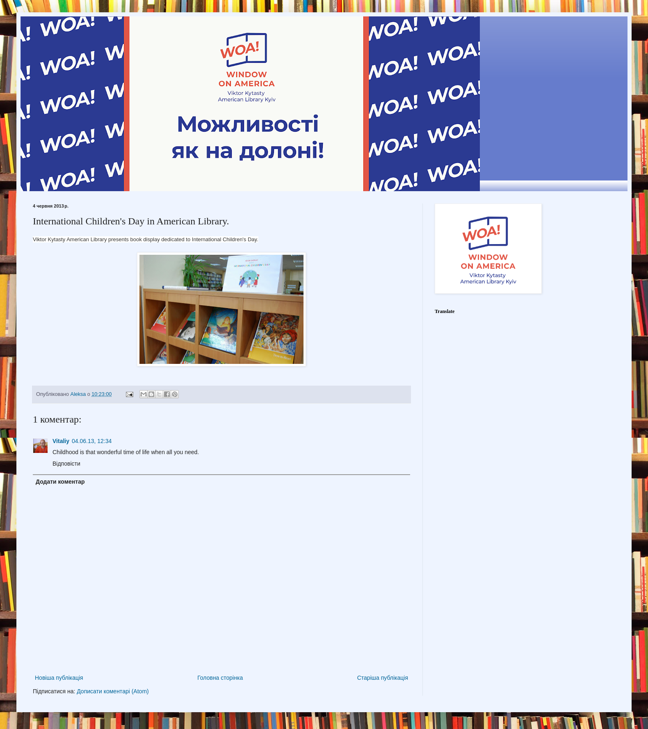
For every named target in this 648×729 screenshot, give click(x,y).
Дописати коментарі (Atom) (112, 691)
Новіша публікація (59, 677)
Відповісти (66, 463)
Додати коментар (60, 481)
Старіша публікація (382, 677)
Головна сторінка (220, 677)
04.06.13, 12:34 (92, 441)
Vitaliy (60, 441)
